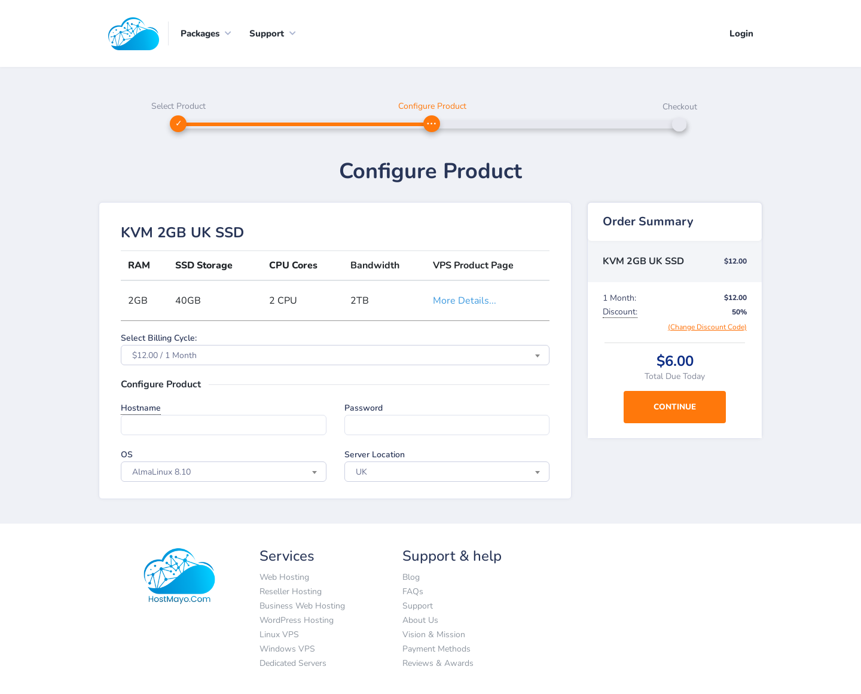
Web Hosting (284, 577)
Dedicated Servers (292, 663)
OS (127, 455)
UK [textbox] (361, 472)
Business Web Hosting (302, 606)
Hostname (141, 408)
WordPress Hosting (296, 620)
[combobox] (335, 356)
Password (363, 408)
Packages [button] (200, 34)
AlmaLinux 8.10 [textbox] (161, 472)
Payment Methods (436, 649)
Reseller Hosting (290, 591)
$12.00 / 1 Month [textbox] (164, 356)
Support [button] (266, 34)
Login (741, 34)
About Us (420, 620)
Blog (411, 577)
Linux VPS (279, 634)
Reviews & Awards (438, 663)
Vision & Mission (433, 634)
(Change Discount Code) (707, 327)
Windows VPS (287, 649)
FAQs (412, 591)
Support (417, 606)
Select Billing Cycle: (159, 338)
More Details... (464, 301)
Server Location (374, 455)
